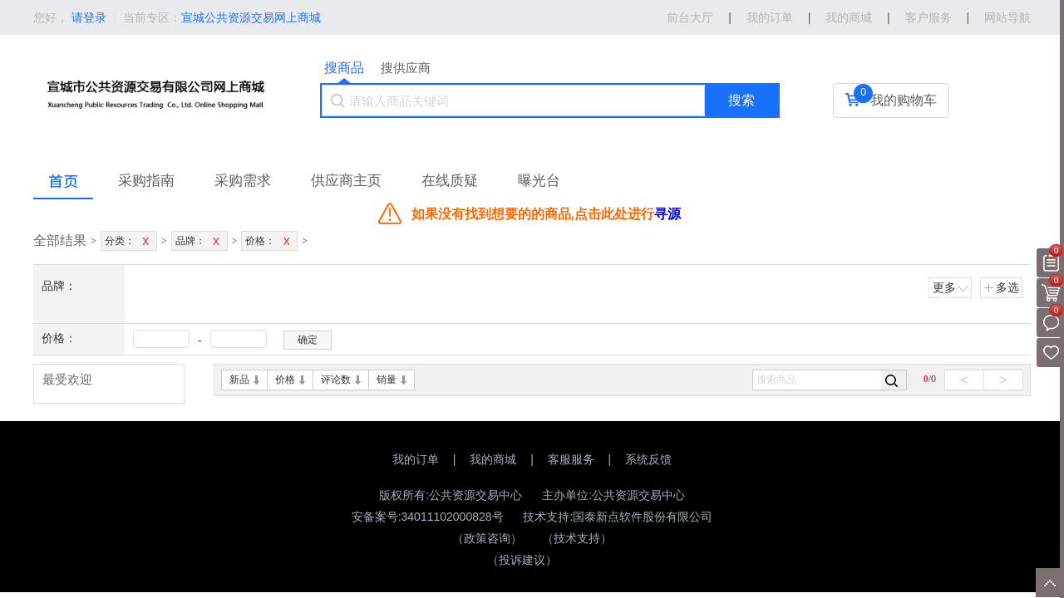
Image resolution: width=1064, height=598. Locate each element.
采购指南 (146, 181)
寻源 (667, 214)
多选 (1001, 287)
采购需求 (242, 181)
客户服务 (928, 17)
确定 (308, 340)
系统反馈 (648, 459)
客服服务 (571, 459)
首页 (63, 180)
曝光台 (539, 181)
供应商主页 (346, 181)
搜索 (741, 100)
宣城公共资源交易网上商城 (251, 17)
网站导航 (1007, 17)
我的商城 (848, 17)
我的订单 (769, 17)
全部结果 (59, 240)
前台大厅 (690, 17)
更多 (950, 287)
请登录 (88, 17)
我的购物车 (903, 100)
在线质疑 (449, 181)
